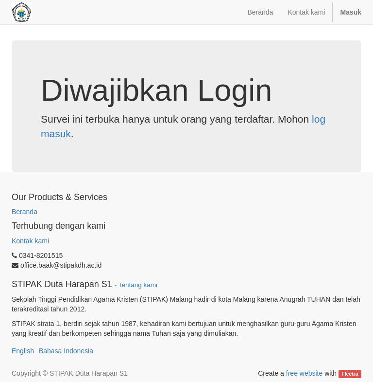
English (23, 351)
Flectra (349, 374)
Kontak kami (30, 241)
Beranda (24, 212)
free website (304, 373)
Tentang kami (138, 285)
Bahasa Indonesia (66, 351)
